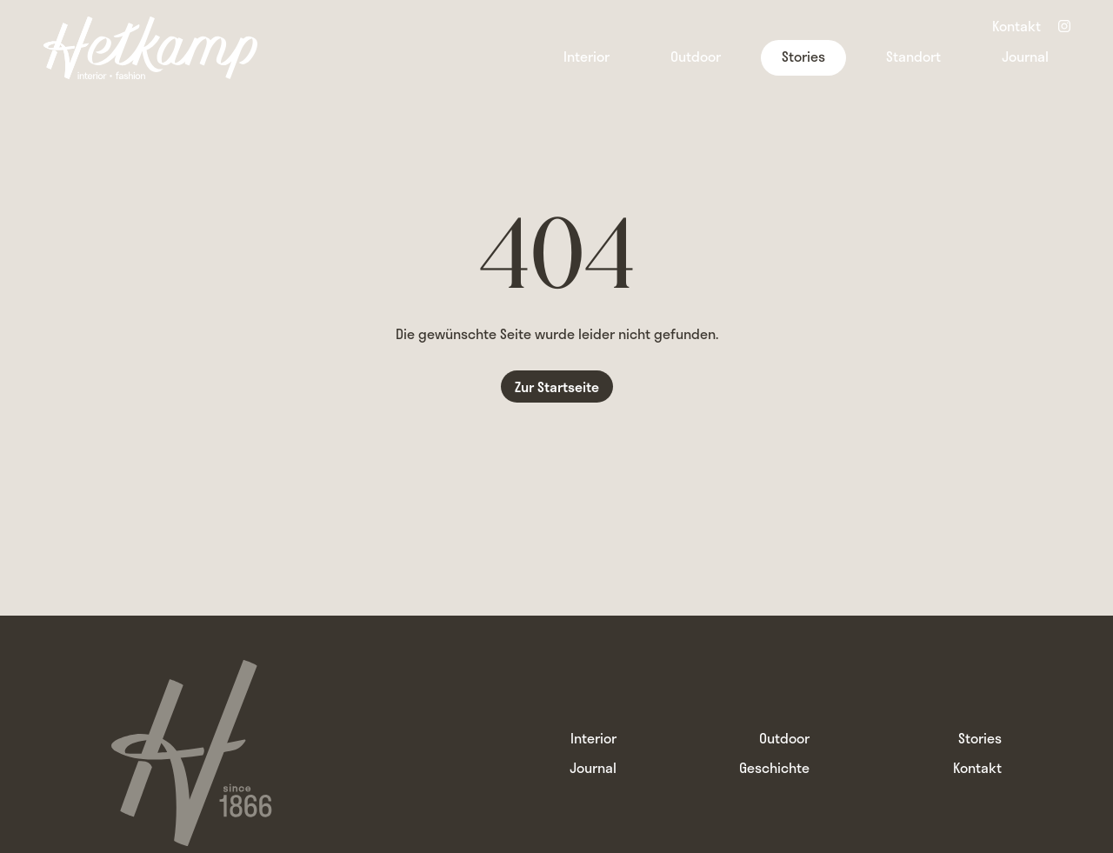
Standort (913, 56)
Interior (586, 56)
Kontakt (1016, 28)
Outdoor (695, 56)
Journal (1025, 56)
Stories (803, 56)
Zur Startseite (557, 386)
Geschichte (774, 767)
